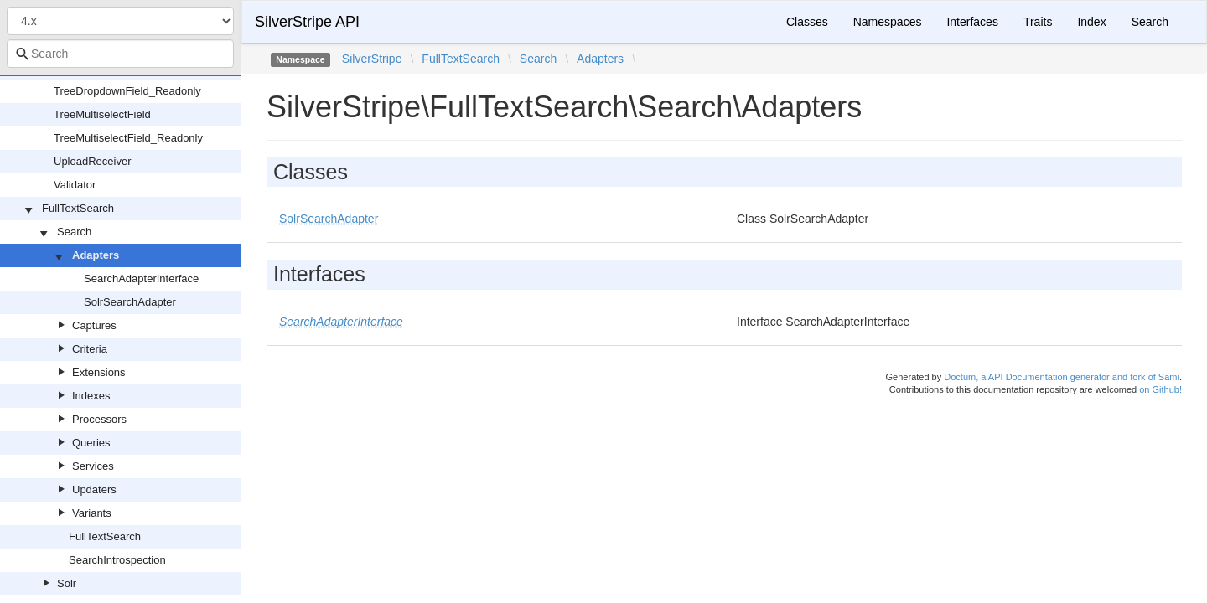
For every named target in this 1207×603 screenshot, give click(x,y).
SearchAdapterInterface (141, 278)
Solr (66, 583)
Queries (91, 442)
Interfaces (971, 21)
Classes (807, 21)
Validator (75, 184)
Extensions (99, 372)
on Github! (1160, 389)
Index (1091, 21)
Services (93, 466)
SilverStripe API (307, 21)
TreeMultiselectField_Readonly (128, 137)
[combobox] (120, 53)
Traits (1037, 21)
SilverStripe (372, 58)
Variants (91, 513)
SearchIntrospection (117, 560)
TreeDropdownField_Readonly (127, 91)
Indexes (91, 395)
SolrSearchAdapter (130, 302)
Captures (94, 325)
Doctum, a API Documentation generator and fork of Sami (1061, 377)
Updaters (94, 489)
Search (74, 231)
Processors (99, 419)
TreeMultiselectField (102, 114)
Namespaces (887, 21)
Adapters (95, 255)
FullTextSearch (78, 208)
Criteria (89, 349)
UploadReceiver (93, 161)
